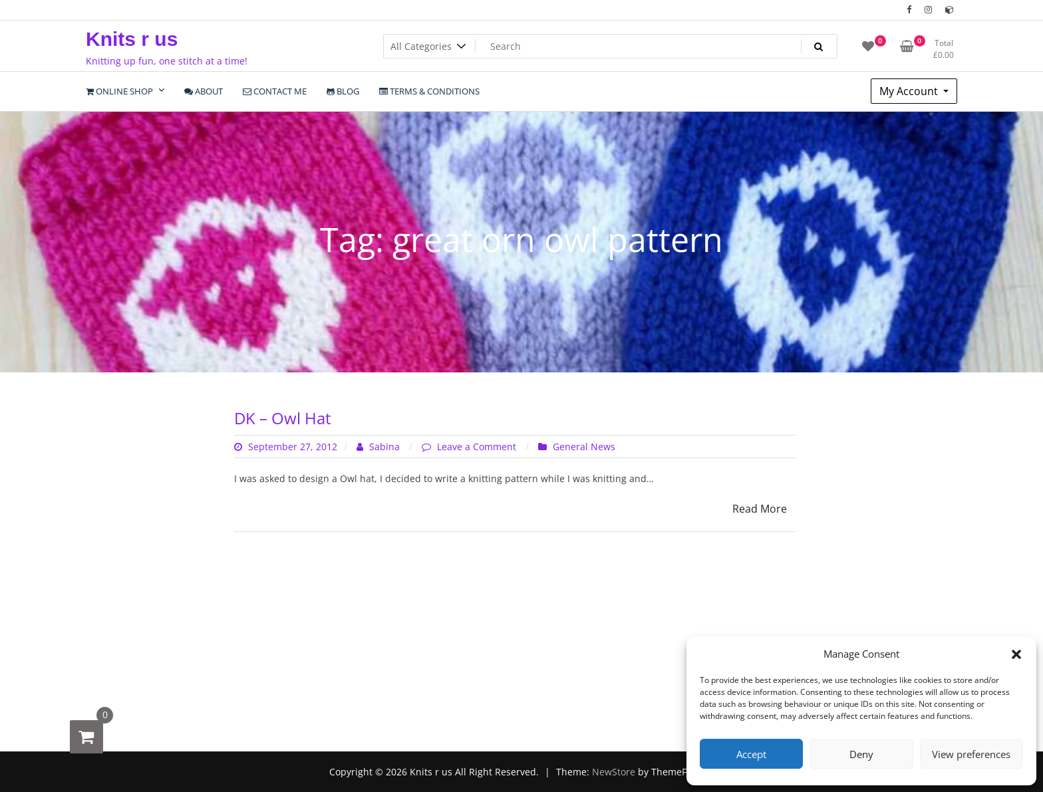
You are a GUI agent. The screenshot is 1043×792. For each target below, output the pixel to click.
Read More (759, 508)
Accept (751, 754)
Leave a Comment (478, 446)
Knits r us (132, 39)
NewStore (613, 771)
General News (584, 446)
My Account (910, 91)
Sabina (379, 446)
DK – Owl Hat (282, 418)
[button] (1016, 653)
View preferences (971, 754)
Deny (861, 754)
